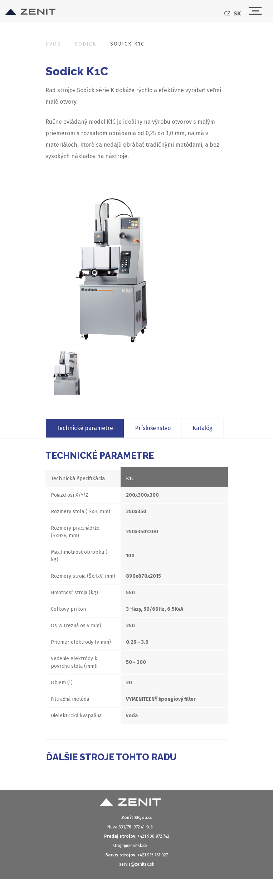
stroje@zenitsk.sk (130, 845)
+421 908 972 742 (136, 836)
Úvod (53, 44)
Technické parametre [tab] (85, 428)
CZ (227, 13)
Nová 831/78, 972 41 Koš (130, 827)
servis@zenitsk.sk (136, 864)
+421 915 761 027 (136, 854)
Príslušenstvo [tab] (153, 428)
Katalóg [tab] (202, 428)
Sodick (86, 44)
